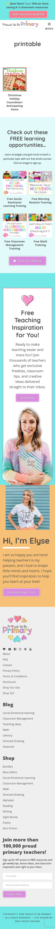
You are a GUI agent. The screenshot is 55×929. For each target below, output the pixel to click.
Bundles (8, 766)
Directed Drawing (13, 741)
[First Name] (27, 876)
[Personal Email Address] (27, 885)
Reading (8, 806)
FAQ (5, 659)
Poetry (7, 822)
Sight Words (10, 817)
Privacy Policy (11, 670)
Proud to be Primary (20, 24)
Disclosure (9, 682)
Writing (7, 811)
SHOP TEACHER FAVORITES (28, 14)
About (6, 654)
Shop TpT (8, 693)
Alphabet (8, 800)
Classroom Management (18, 718)
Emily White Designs (27, 921)
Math (6, 730)
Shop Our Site (11, 687)
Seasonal (8, 746)
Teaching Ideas (12, 724)
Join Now (27, 397)
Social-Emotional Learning (19, 778)
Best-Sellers (10, 772)
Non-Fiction (10, 828)
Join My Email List (21, 592)
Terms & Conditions (15, 676)
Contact (7, 665)
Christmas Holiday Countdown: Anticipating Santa (14, 102)
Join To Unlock (27, 260)
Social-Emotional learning (18, 713)
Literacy (7, 735)
